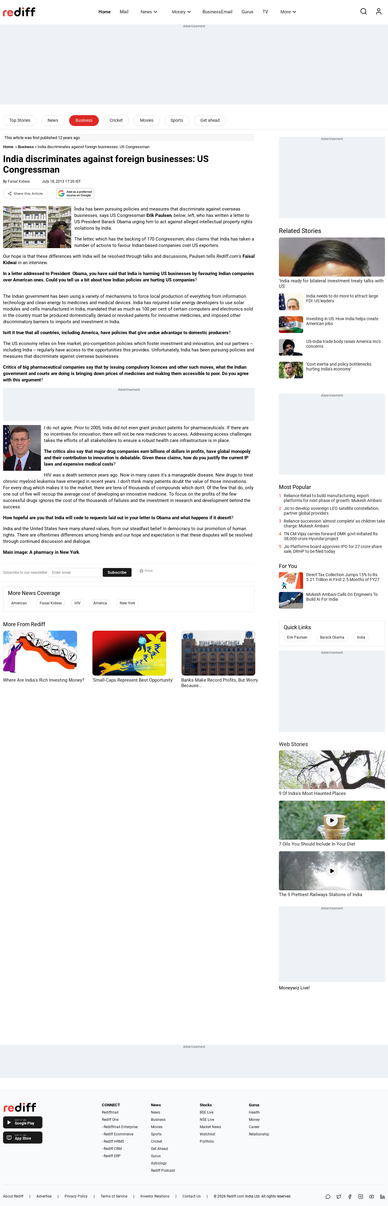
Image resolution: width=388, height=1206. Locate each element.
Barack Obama (332, 637)
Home (105, 12)
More (288, 11)
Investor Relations (154, 1196)
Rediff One (110, 1120)
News (149, 11)
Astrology (159, 1163)
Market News (210, 1127)
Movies (146, 120)
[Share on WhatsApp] (328, 1197)
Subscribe (117, 572)
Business (83, 120)
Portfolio (207, 1141)
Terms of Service (114, 1196)
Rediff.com (235, 1196)
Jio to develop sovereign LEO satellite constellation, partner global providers (331, 511)
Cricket (116, 120)
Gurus (247, 12)
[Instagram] (360, 1197)
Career (254, 1127)
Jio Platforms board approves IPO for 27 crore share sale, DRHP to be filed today (333, 549)
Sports (177, 120)
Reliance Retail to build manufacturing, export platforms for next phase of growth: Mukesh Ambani (333, 498)
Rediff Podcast (163, 1170)
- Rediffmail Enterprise (120, 1127)
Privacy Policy (76, 1196)
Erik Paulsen (297, 637)
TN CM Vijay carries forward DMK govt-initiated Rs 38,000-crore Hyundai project (331, 536)
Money (181, 11)
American (19, 603)
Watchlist (207, 1134)
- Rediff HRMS (113, 1141)
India (361, 637)
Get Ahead (159, 1149)
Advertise (44, 1196)
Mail (124, 12)
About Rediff (13, 1196)
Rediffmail (110, 1112)
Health (254, 1112)
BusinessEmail (217, 12)
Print (146, 570)
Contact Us (191, 1196)
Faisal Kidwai (19, 181)
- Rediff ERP (111, 1156)
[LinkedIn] (382, 1197)
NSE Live (207, 1120)
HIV (78, 603)
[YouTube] (371, 1197)
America (100, 603)
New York (127, 603)
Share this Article (25, 193)
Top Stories (19, 120)
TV (265, 12)
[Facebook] (349, 1197)
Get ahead (210, 120)
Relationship (259, 1134)
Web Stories (293, 744)
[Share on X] (338, 1197)
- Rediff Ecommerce (117, 1134)
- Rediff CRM (112, 1149)
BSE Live (206, 1112)
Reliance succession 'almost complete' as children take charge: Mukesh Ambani (334, 523)
